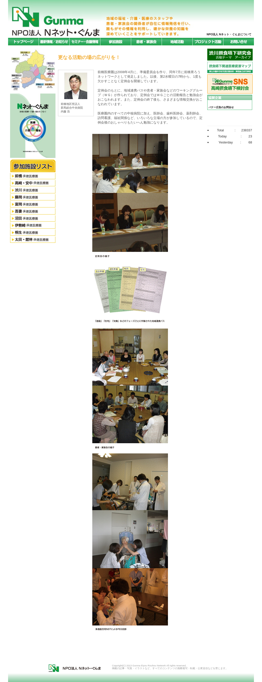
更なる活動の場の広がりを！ (89, 57)
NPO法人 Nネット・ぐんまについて (229, 34)
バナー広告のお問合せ (221, 107)
